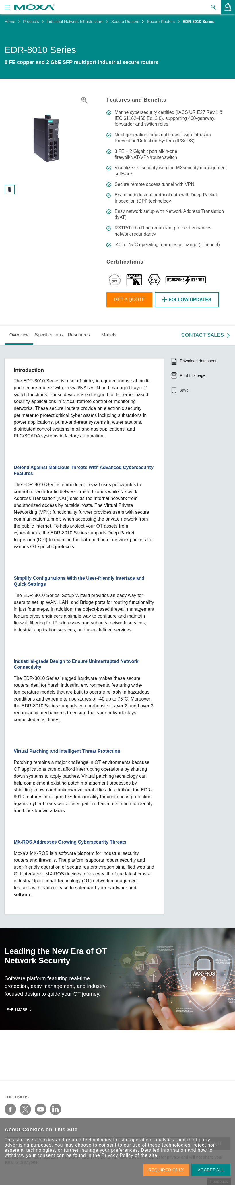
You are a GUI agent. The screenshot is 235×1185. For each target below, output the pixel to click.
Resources (79, 334)
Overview (19, 334)
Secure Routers (125, 21)
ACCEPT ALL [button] (211, 1170)
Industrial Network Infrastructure (74, 21)
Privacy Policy (117, 1155)
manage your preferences (109, 1150)
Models (109, 334)
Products (31, 21)
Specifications (49, 334)
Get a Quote (129, 299)
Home (10, 21)
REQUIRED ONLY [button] (166, 1170)
